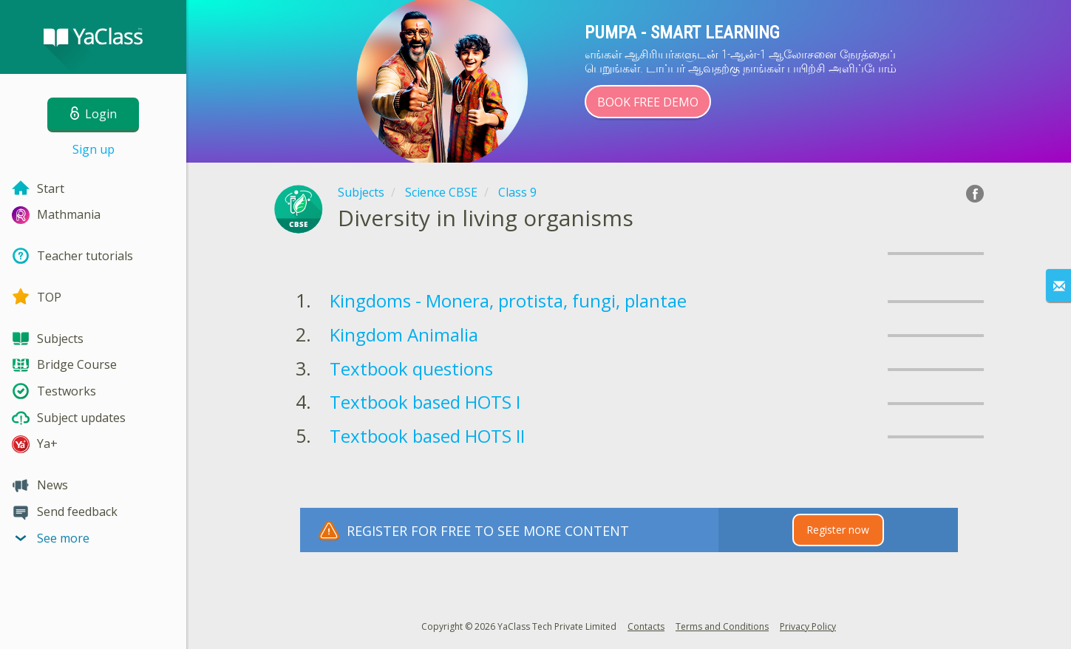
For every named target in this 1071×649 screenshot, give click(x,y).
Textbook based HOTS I (425, 402)
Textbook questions (411, 368)
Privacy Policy (808, 626)
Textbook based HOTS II (427, 436)
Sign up (93, 149)
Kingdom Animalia (404, 334)
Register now (837, 530)
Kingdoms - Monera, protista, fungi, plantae (508, 300)
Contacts (646, 626)
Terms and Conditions (722, 626)
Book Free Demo (647, 102)
